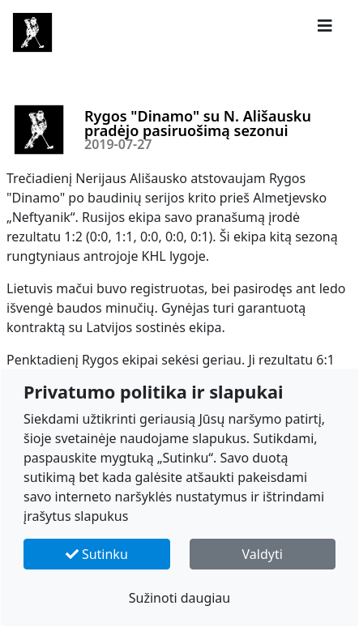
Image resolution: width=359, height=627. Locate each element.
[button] (325, 25)
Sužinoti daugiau (180, 598)
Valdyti (262, 554)
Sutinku (97, 554)
